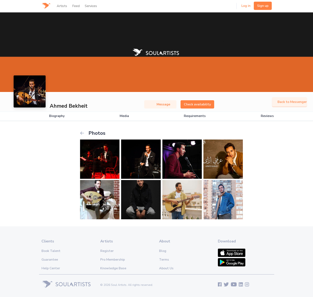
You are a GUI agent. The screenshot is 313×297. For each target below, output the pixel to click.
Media (124, 116)
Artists (62, 6)
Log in (245, 6)
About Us (166, 268)
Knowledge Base (113, 268)
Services (91, 6)
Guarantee (49, 260)
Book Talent (50, 251)
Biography (57, 116)
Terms (164, 260)
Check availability (197, 104)
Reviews (267, 116)
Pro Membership (112, 260)
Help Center (50, 268)
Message (160, 104)
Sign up (262, 6)
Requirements (195, 116)
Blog (162, 251)
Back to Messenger (289, 102)
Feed (76, 6)
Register (107, 251)
